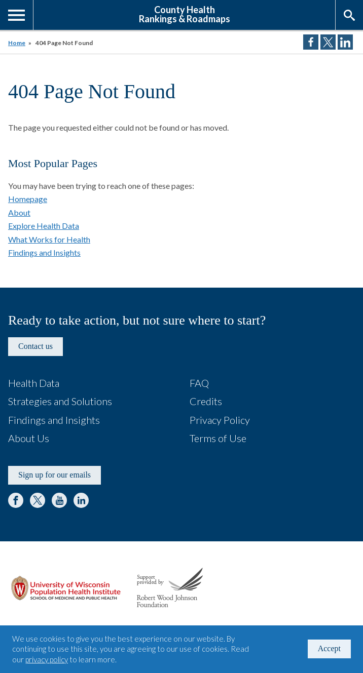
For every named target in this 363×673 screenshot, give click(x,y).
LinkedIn (81, 500)
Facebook (15, 500)
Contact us (35, 346)
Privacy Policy (220, 420)
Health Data (33, 383)
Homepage (27, 199)
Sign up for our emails (54, 474)
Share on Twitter (328, 42)
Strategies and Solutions (60, 401)
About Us (28, 438)
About (19, 212)
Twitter (37, 500)
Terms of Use (218, 438)
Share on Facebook (310, 42)
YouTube (59, 500)
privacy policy (46, 659)
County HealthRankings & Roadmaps (184, 13)
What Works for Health (49, 239)
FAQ (199, 383)
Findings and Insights (44, 252)
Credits (206, 401)
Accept (329, 648)
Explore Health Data (43, 225)
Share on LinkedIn (345, 42)
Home (16, 43)
